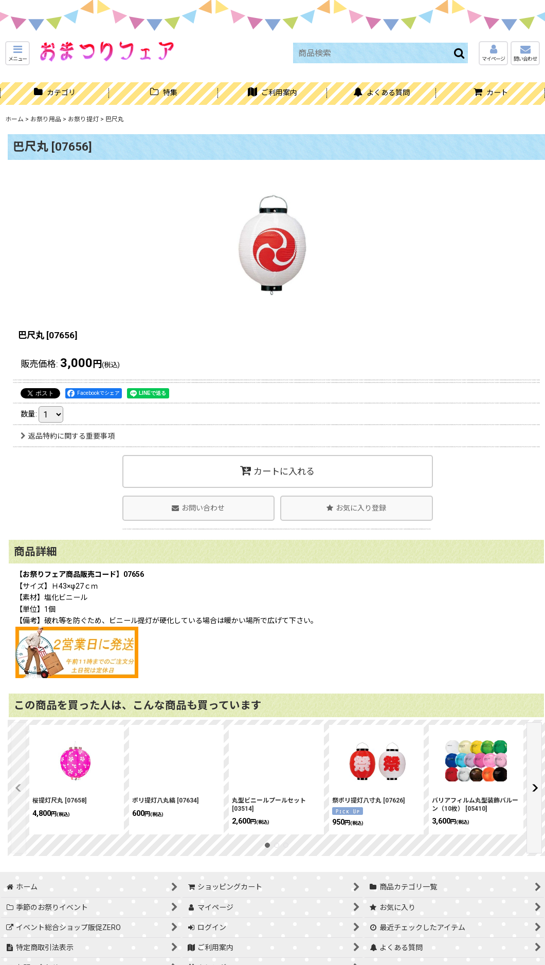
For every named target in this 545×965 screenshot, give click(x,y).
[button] (17, 53)
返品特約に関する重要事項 (68, 436)
